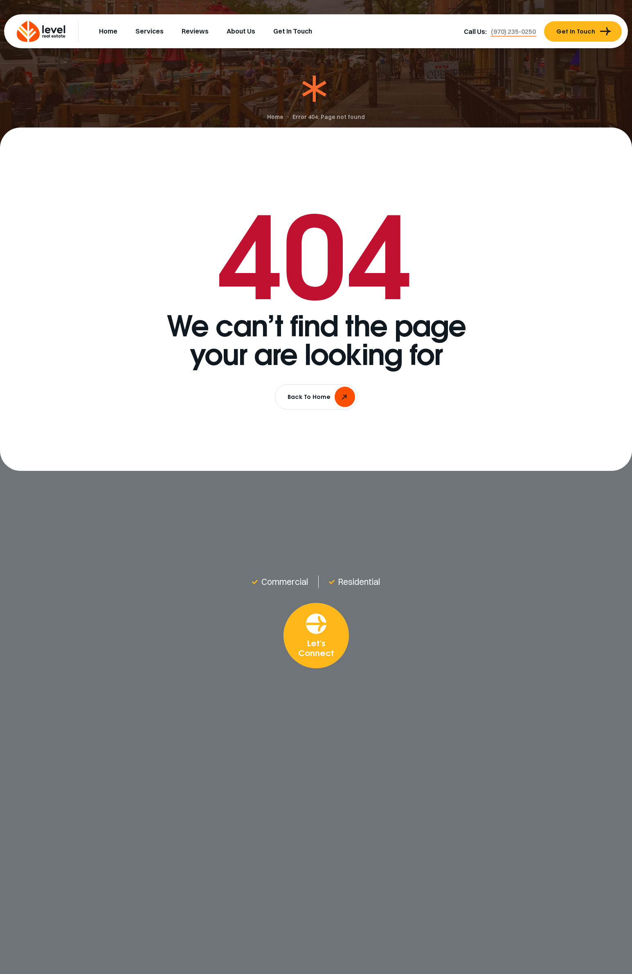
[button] (513, 31)
